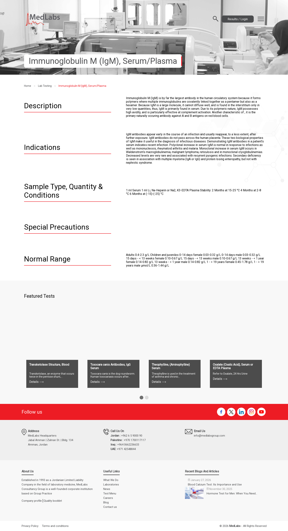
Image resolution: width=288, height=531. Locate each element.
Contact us (110, 507)
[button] (141, 397)
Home (27, 85)
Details (36, 382)
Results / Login (238, 19)
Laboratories (111, 484)
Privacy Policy (30, 526)
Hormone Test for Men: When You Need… (232, 493)
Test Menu (109, 493)
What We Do (110, 480)
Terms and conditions (55, 526)
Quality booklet (53, 500)
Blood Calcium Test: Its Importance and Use (215, 484)
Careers (108, 498)
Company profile (32, 500)
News (106, 489)
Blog (106, 502)
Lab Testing (45, 85)
